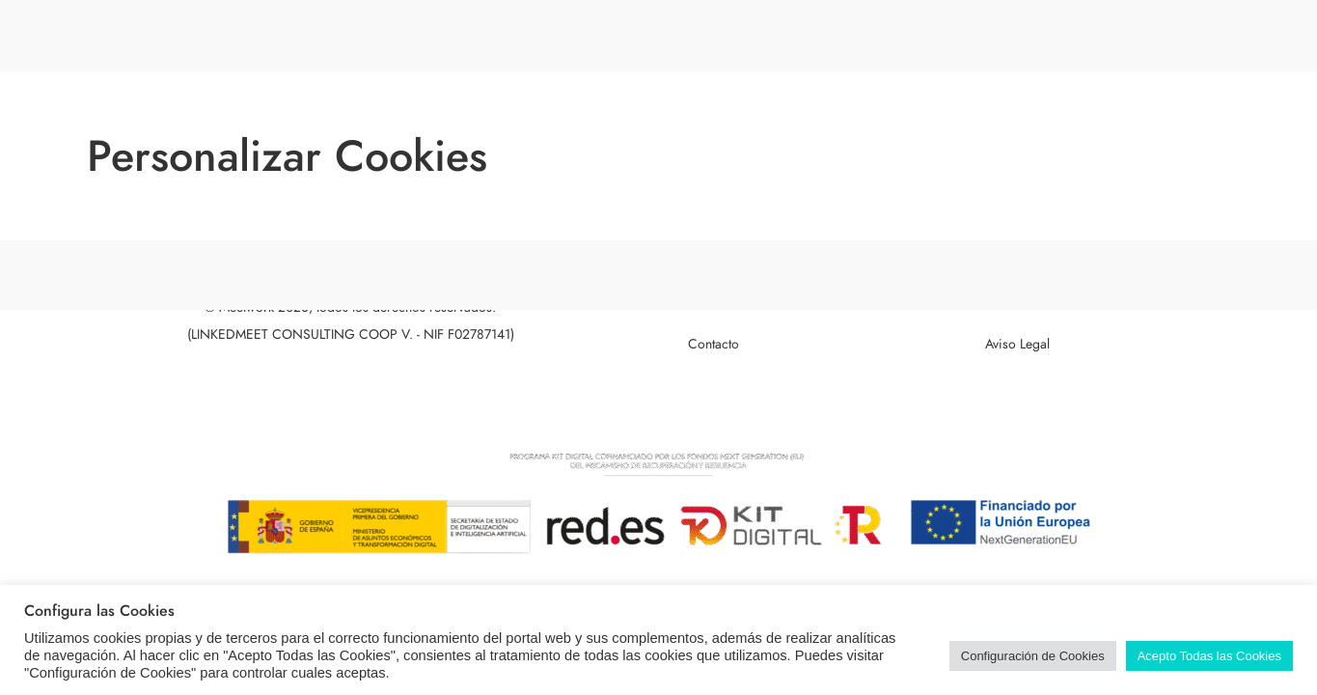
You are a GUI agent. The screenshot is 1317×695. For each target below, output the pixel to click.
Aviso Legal (1017, 344)
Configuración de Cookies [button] (1033, 656)
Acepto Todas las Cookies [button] (1209, 656)
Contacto (713, 344)
